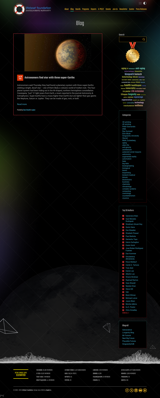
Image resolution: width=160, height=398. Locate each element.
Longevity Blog (128, 333)
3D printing (126, 122)
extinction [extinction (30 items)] (133, 82)
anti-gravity (126, 147)
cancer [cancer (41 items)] (129, 80)
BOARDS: (123, 373)
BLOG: (66, 373)
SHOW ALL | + (125, 313)
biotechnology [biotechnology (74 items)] (127, 77)
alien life (125, 145)
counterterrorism (128, 196)
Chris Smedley (131, 310)
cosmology (126, 193)
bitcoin (125, 177)
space (33, 110)
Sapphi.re (48, 390)
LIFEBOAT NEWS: (69, 370)
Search (143, 39)
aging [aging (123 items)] (123, 68)
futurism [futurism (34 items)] (143, 82)
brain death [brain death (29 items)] (124, 80)
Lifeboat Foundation (27, 390)
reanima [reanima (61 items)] (130, 97)
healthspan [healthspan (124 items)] (136, 85)
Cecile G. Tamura (132, 265)
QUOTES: (123, 380)
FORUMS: (95, 380)
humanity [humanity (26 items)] (144, 86)
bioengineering (128, 166)
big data (125, 163)
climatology (127, 186)
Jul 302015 (20, 78)
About (67, 9)
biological (126, 168)
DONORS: (95, 373)
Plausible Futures (129, 341)
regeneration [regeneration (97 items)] (127, 100)
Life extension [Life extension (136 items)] (137, 91)
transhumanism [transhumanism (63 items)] (129, 106)
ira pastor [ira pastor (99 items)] (127, 91)
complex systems (129, 189)
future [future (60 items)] (138, 82)
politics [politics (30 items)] (125, 97)
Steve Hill (129, 289)
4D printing (126, 124)
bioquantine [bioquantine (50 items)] (138, 71)
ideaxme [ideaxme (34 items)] (123, 89)
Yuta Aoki (129, 268)
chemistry (126, 184)
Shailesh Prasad (132, 233)
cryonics (125, 198)
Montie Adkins (131, 304)
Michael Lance (131, 298)
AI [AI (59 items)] (127, 69)
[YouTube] (140, 390)
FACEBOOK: (40, 370)
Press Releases (141, 9)
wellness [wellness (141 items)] (139, 105)
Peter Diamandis (128, 127)
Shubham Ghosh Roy (134, 224)
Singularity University (130, 136)
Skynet (125, 138)
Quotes (131, 9)
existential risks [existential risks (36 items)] (126, 82)
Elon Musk (126, 134)
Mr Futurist (126, 335)
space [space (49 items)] (124, 103)
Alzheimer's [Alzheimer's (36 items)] (132, 69)
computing (126, 191)
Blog (72, 9)
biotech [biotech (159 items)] (138, 74)
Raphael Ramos (132, 280)
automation (126, 159)
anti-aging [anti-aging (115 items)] (140, 68)
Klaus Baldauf (131, 262)
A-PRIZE (101, 9)
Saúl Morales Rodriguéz (131, 220)
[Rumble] (145, 390)
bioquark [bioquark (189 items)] (129, 74)
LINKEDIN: (96, 370)
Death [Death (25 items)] (143, 80)
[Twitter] (131, 390)
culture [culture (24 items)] (140, 80)
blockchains (127, 180)
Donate (108, 9)
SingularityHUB (128, 344)
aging (124, 143)
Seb (127, 292)
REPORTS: (68, 377)
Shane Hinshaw (132, 277)
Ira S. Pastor (130, 307)
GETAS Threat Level (21, 374)
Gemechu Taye (131, 239)
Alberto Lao (130, 274)
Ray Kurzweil (127, 131)
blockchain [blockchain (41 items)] (141, 77)
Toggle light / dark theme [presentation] (144, 3)
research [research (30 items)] (135, 100)
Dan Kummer (131, 254)
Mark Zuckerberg (129, 140)
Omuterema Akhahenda (130, 258)
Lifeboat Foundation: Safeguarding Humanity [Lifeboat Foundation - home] (32, 9)
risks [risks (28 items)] (138, 100)
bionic (124, 170)
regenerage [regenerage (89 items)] (138, 97)
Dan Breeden (131, 230)
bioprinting (126, 173)
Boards (77, 9)
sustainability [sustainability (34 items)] (130, 103)
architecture (127, 150)
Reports (93, 9)
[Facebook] (127, 390)
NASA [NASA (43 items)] (138, 95)
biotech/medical (128, 175)
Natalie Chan (131, 286)
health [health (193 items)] (127, 85)
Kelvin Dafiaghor (132, 242)
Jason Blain (130, 301)
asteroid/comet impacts (131, 152)
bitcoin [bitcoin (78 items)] (135, 77)
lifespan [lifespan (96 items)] (124, 94)
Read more (22, 104)
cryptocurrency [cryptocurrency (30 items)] (135, 80)
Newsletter (123, 9)
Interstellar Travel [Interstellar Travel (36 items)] (141, 89)
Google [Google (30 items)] (122, 86)
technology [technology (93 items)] (139, 102)
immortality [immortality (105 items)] (131, 88)
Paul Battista (131, 236)
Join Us (115, 9)
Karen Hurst (130, 245)
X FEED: (39, 373)
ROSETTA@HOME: (42, 380)
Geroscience (127, 330)
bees (124, 161)
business (125, 182)
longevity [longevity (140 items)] (132, 94)
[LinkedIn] (136, 390)
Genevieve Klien (132, 216)
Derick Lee (130, 271)
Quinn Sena (130, 227)
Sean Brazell (26, 110)
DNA (124, 129)
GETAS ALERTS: (125, 370)
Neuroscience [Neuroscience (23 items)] (143, 95)
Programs (85, 9)
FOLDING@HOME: (98, 377)
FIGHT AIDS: (40, 377)
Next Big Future (128, 338)
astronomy (126, 154)
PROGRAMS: (124, 377)
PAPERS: (67, 380)
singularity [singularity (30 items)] (142, 100)
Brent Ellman (131, 295)
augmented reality (129, 157)
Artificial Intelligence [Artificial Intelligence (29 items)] (129, 71)
